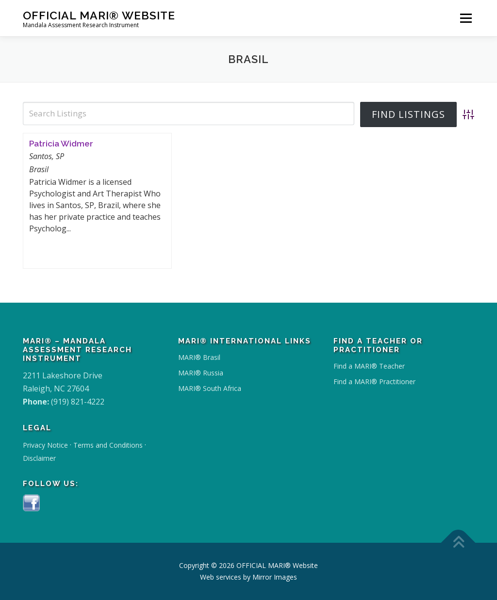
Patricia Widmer (61, 143)
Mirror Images (274, 577)
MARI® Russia (200, 372)
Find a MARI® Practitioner (374, 381)
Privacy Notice (45, 445)
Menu (465, 18)
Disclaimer (39, 458)
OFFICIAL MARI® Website (99, 14)
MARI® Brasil (199, 357)
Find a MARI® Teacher (369, 366)
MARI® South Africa (209, 388)
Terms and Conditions (108, 445)
